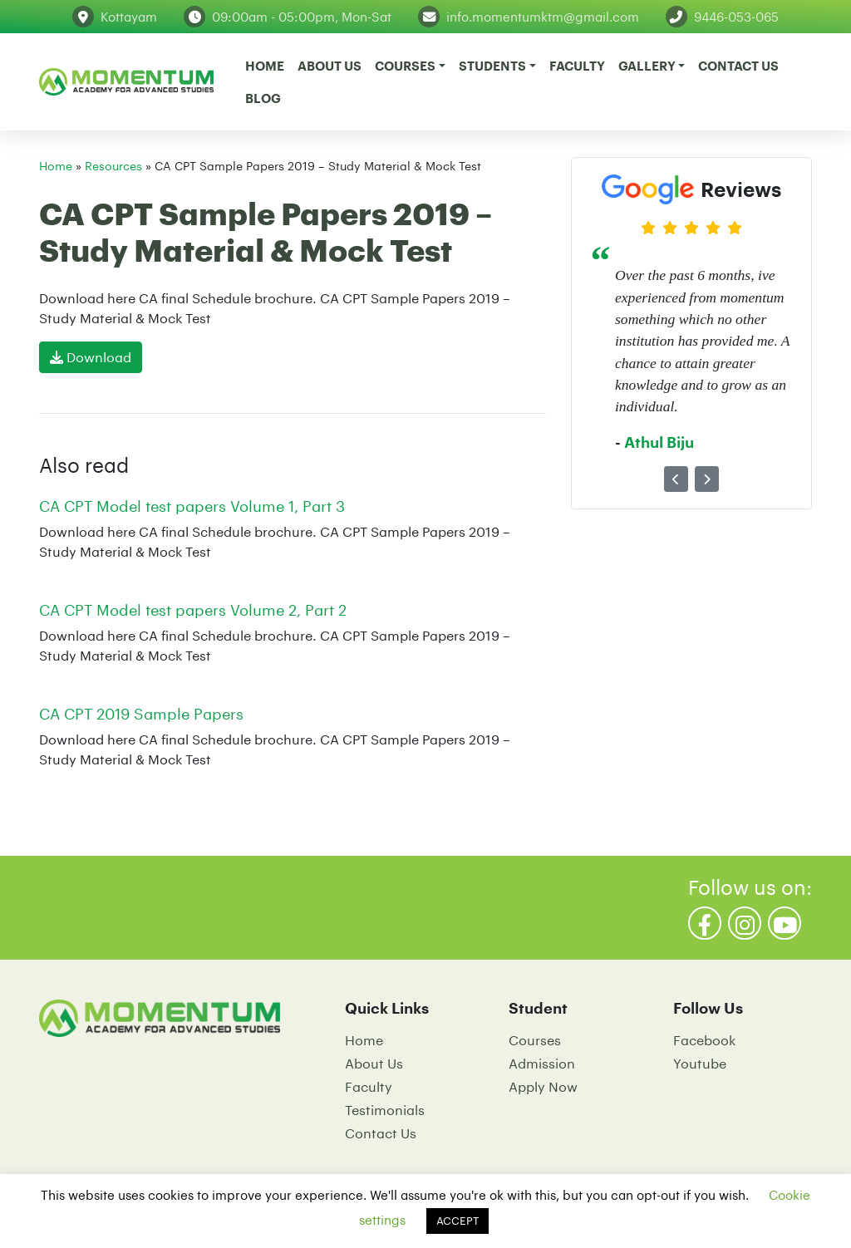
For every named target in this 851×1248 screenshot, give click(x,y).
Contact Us (738, 65)
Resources (113, 166)
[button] (676, 479)
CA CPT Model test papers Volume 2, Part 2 (193, 610)
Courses (405, 65)
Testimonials (385, 1110)
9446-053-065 (736, 16)
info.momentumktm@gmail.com (542, 16)
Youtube (699, 1063)
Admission (542, 1063)
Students (492, 65)
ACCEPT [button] (457, 1220)
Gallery (647, 65)
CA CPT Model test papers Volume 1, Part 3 (192, 506)
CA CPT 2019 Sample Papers (141, 713)
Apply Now (543, 1086)
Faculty (577, 65)
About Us (330, 65)
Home (264, 65)
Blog (263, 98)
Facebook (704, 1040)
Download (90, 357)
